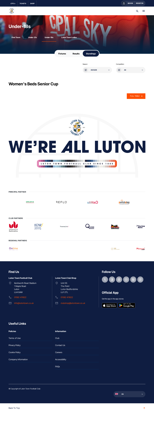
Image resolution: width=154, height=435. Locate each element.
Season (85, 64)
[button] (97, 70)
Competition (120, 64)
